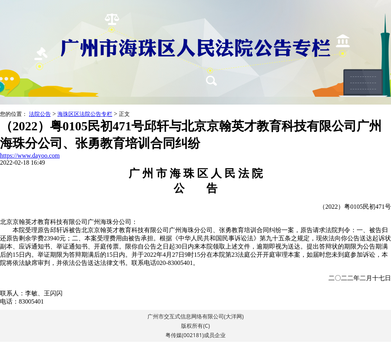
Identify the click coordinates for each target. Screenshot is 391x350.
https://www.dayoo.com (30, 155)
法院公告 (40, 114)
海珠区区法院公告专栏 (84, 114)
